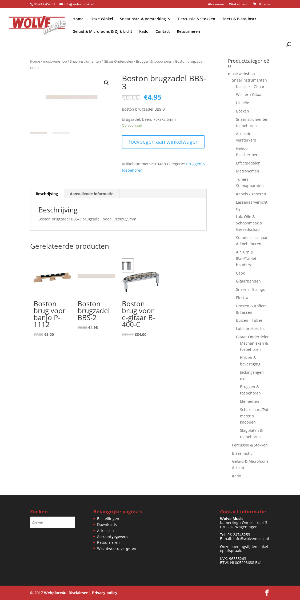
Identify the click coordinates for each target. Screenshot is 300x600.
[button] (106, 83)
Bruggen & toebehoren (154, 61)
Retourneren (188, 32)
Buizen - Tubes (249, 320)
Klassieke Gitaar (250, 86)
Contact (162, 32)
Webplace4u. (55, 592)
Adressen (105, 530)
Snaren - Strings (250, 289)
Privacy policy (104, 592)
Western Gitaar (249, 94)
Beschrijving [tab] (47, 193)
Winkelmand (238, 4)
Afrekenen (216, 4)
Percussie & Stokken (196, 19)
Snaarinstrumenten (85, 61)
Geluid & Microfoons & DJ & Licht (102, 32)
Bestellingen (108, 518)
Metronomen (247, 171)
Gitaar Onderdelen (118, 61)
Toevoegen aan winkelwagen (163, 141)
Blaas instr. (242, 453)
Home (78, 19)
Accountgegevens (112, 536)
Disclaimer (78, 592)
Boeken (242, 111)
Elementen (249, 401)
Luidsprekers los (250, 328)
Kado (144, 32)
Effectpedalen (248, 163)
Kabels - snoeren (251, 193)
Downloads (107, 524)
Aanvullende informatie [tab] (91, 193)
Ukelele (242, 102)
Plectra (242, 297)
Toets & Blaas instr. (239, 19)
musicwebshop (55, 61)
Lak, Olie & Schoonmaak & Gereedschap (249, 223)
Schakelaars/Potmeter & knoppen (254, 416)
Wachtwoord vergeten (116, 548)
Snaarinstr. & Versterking (143, 19)
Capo (240, 273)
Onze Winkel (101, 19)
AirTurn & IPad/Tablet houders (246, 258)
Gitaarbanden (248, 281)
